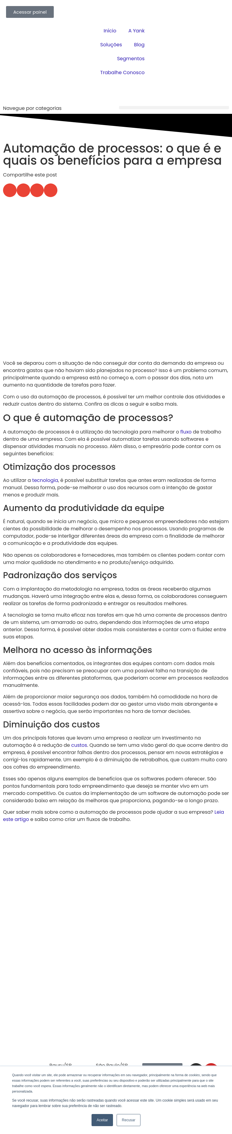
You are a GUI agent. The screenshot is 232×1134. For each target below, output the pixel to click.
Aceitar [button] (102, 1120)
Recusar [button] (128, 1120)
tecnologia (45, 480)
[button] (174, 107)
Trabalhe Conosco (122, 72)
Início (110, 30)
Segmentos (130, 58)
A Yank (136, 30)
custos (79, 745)
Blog (139, 44)
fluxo (186, 431)
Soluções (111, 44)
